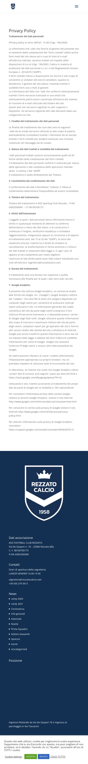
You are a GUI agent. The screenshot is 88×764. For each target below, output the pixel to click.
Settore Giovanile (20, 634)
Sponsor (15, 639)
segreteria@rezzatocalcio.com (25, 579)
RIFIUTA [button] (43, 756)
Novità (14, 623)
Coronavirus (17, 608)
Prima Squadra (19, 629)
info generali (18, 613)
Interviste (16, 618)
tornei (14, 644)
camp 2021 (17, 603)
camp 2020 (17, 598)
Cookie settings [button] (13, 756)
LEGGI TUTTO (57, 756)
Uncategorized (19, 649)
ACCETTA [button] (30, 756)
